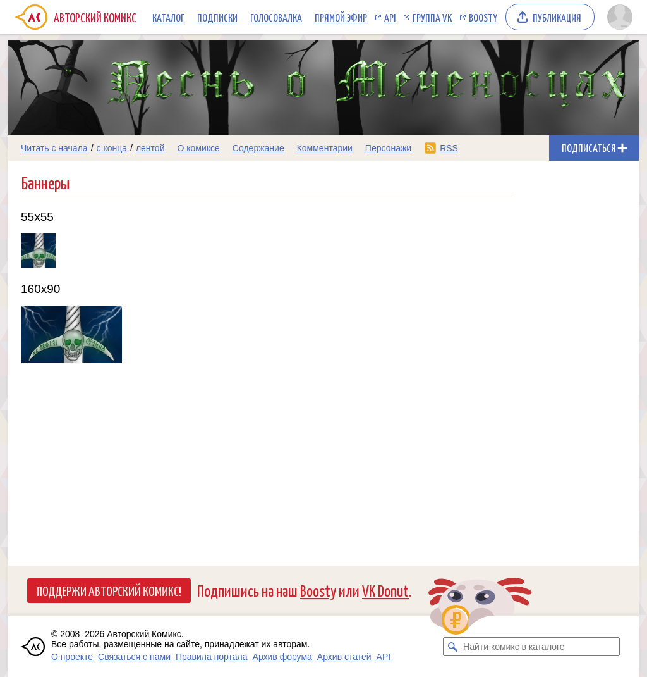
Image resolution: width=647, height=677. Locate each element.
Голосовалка (276, 17)
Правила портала (212, 657)
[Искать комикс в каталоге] (452, 646)
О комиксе (198, 148)
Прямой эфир (341, 17)
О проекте (72, 657)
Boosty (483, 17)
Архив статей (344, 657)
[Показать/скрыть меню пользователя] (620, 17)
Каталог (168, 17)
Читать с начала (54, 148)
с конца (112, 148)
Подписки (217, 17)
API (390, 17)
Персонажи (388, 148)
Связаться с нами (134, 657)
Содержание (258, 148)
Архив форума (282, 657)
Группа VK (432, 17)
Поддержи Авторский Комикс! (109, 590)
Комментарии (325, 148)
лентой (150, 148)
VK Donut (385, 590)
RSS (449, 148)
